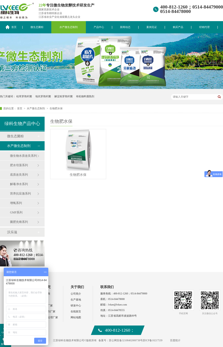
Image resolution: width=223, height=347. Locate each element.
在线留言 (76, 311)
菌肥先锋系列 (19, 221)
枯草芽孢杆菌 (24, 96)
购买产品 (178, 27)
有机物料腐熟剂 (85, 96)
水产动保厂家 (45, 305)
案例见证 (151, 27)
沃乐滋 (12, 232)
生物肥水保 (56, 108)
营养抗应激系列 (20, 193)
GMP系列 (16, 212)
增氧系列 (16, 203)
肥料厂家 (42, 299)
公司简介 (76, 293)
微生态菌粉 (36, 27)
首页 (20, 108)
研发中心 (76, 305)
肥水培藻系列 (19, 165)
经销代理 (204, 27)
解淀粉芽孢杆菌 (63, 96)
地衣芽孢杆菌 (43, 96)
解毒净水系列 (19, 184)
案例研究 (44, 287)
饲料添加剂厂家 (46, 311)
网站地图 (76, 317)
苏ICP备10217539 (152, 340)
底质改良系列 (19, 174)
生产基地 (76, 299)
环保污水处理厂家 (47, 317)
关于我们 (77, 287)
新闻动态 (125, 27)
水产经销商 (43, 293)
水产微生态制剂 (68, 27)
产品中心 (99, 27)
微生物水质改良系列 (23, 155)
